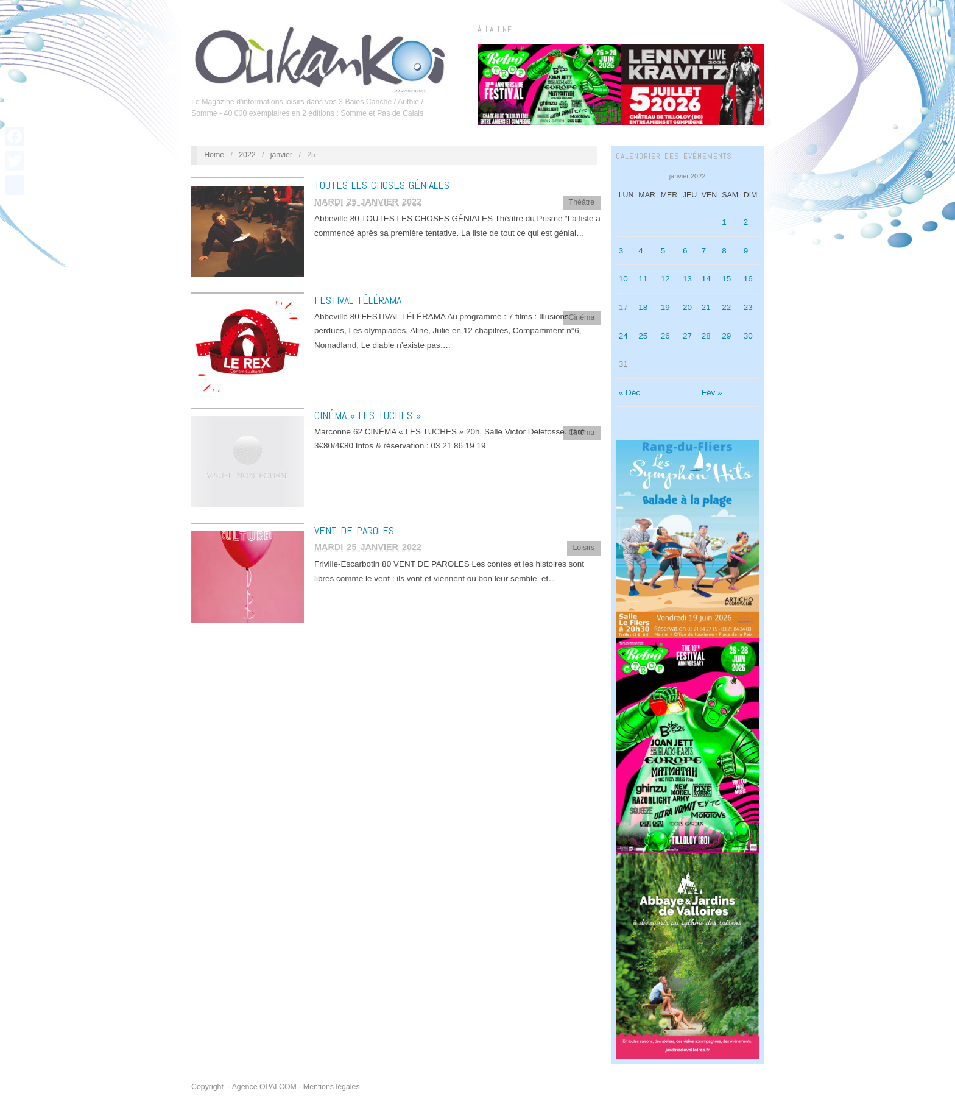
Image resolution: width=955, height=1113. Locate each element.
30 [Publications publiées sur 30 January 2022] (748, 336)
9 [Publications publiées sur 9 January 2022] (746, 250)
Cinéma (582, 317)
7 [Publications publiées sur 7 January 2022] (704, 250)
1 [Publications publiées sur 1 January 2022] (724, 222)
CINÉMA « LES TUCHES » (367, 415)
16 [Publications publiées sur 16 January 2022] (748, 278)
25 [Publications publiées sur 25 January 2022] (642, 336)
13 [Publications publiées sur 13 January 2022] (687, 278)
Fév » (712, 392)
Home (214, 154)
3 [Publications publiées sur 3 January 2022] (621, 250)
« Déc (629, 392)
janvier (281, 154)
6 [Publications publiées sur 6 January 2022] (685, 250)
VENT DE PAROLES (354, 530)
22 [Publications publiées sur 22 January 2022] (726, 307)
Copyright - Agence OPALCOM (244, 1087)
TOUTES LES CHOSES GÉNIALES (381, 185)
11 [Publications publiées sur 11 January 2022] (642, 278)
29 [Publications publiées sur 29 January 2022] (726, 336)
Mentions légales (331, 1087)
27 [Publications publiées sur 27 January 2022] (687, 336)
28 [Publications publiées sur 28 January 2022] (706, 336)
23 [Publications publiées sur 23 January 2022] (748, 307)
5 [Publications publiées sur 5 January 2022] (663, 250)
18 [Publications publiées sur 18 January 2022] (642, 307)
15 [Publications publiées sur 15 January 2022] (726, 278)
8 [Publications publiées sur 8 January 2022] (724, 250)
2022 (247, 154)
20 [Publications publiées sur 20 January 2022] (687, 307)
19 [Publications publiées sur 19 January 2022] (665, 307)
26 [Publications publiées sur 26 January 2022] (665, 336)
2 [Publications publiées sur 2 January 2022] (746, 222)
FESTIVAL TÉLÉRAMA (357, 300)
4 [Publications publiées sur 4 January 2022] (640, 250)
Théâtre (582, 202)
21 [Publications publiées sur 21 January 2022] (706, 307)
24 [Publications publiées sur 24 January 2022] (623, 336)
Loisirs (583, 547)
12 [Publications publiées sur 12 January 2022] (665, 278)
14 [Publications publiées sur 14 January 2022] (706, 278)
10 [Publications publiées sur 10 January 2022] (623, 278)
